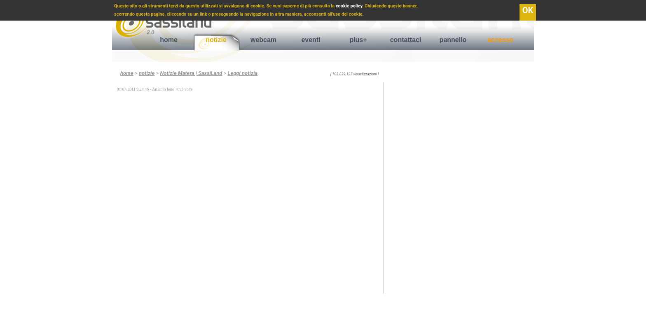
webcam (263, 39)
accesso (500, 39)
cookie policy (349, 6)
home (169, 39)
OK (528, 10)
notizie (216, 39)
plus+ (358, 39)
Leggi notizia (243, 73)
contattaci (405, 39)
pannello (453, 39)
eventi (310, 39)
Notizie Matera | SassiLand (191, 73)
